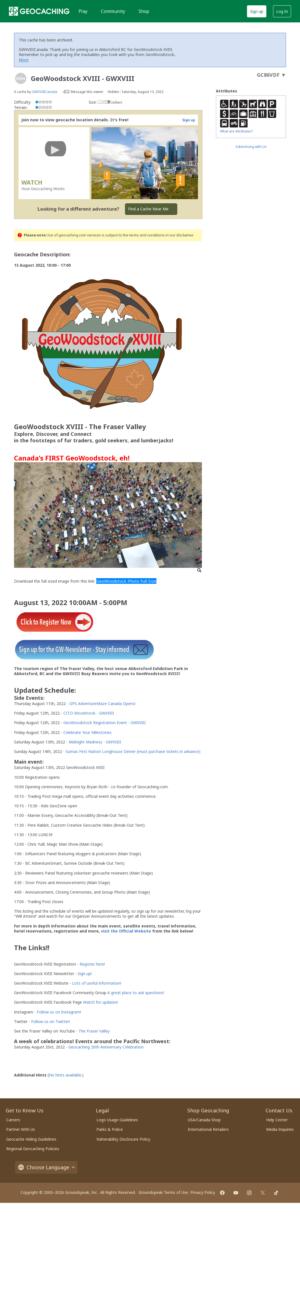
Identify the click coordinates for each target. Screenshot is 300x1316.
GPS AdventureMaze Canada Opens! (102, 703)
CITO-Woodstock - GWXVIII (88, 713)
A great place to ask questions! (135, 992)
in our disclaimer (179, 235)
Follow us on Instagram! (59, 1012)
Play (83, 11)
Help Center (277, 1119)
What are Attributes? (236, 131)
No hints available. (65, 1075)
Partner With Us (20, 1129)
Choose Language (46, 1167)
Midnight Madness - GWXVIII (95, 742)
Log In (282, 11)
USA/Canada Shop (204, 1119)
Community (113, 11)
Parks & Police (109, 1129)
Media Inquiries (280, 1129)
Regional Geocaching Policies (32, 1148)
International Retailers (208, 1129)
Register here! (92, 964)
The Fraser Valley (94, 1031)
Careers (13, 1119)
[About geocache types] (20, 78)
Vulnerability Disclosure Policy (123, 1139)
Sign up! (85, 973)
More (24, 59)
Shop (144, 11)
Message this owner (87, 91)
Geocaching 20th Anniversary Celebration (106, 1047)
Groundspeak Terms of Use (163, 1192)
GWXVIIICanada (44, 91)
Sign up (256, 11)
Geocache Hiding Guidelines (31, 1139)
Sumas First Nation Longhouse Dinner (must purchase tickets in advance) (133, 751)
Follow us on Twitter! (50, 1021)
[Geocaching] (39, 11)
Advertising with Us (251, 146)
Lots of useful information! (96, 983)
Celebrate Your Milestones (87, 732)
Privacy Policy (202, 1192)
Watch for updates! (100, 1002)
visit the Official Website (126, 931)
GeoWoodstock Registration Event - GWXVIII (104, 722)
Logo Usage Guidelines (117, 1119)
